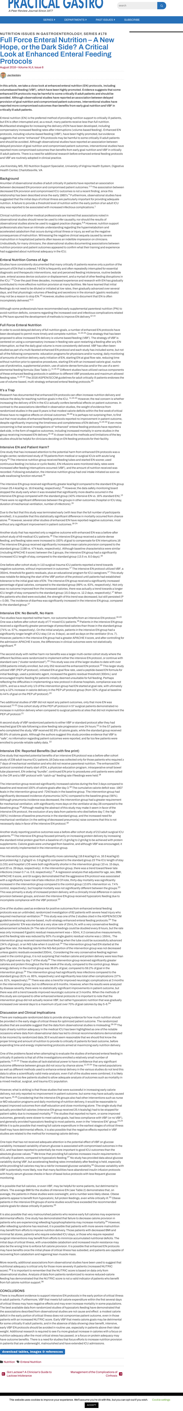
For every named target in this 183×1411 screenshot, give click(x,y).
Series (48, 19)
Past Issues (104, 19)
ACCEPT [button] (91, 1405)
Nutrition (9, 1361)
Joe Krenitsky (10, 75)
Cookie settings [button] (161, 1399)
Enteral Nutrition (30, 1361)
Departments (74, 19)
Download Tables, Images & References (32, 1351)
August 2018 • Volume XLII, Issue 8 (21, 67)
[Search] (137, 5)
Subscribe (132, 19)
